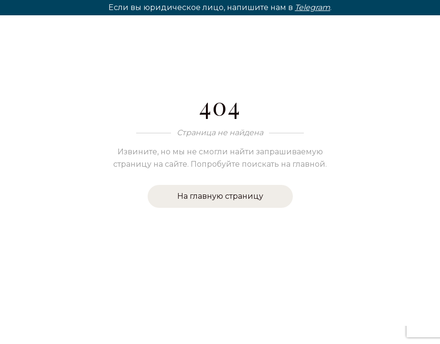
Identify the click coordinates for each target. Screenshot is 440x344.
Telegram (312, 7)
